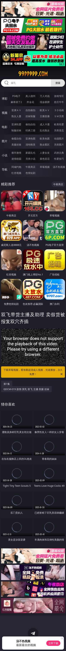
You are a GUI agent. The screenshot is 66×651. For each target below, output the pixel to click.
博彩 (4, 98)
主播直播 (45, 116)
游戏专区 (59, 96)
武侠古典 (59, 152)
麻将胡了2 (16, 102)
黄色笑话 (45, 158)
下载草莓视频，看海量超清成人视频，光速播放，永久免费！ (33, 372)
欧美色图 (45, 138)
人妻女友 (45, 152)
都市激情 (16, 152)
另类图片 (59, 144)
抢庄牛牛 (59, 102)
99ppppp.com (33, 73)
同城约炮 (16, 167)
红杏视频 (16, 173)
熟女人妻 (16, 116)
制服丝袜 (16, 130)
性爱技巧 (59, 158)
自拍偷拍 (30, 110)
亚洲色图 (30, 138)
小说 (4, 155)
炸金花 (30, 102)
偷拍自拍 (30, 124)
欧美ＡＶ (45, 110)
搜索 (57, 83)
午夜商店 (30, 167)
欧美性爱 (59, 124)
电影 (4, 127)
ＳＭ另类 (59, 116)
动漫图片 (59, 138)
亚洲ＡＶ (16, 110)
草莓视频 (45, 167)
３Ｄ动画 (59, 110)
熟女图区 (45, 144)
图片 (4, 141)
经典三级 (30, 130)
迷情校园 (16, 158)
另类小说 (30, 158)
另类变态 (59, 130)
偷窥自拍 (16, 138)
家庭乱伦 (30, 152)
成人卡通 (45, 124)
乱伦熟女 (45, 130)
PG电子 (16, 96)
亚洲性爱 (16, 124)
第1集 (7, 383)
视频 (4, 113)
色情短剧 (30, 173)
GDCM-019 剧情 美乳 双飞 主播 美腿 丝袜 (26, 389)
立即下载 (53, 643)
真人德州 (30, 96)
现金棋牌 (45, 102)
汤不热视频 (59, 167)
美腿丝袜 (16, 144)
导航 (4, 169)
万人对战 (45, 96)
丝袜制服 (30, 116)
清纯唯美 (30, 144)
